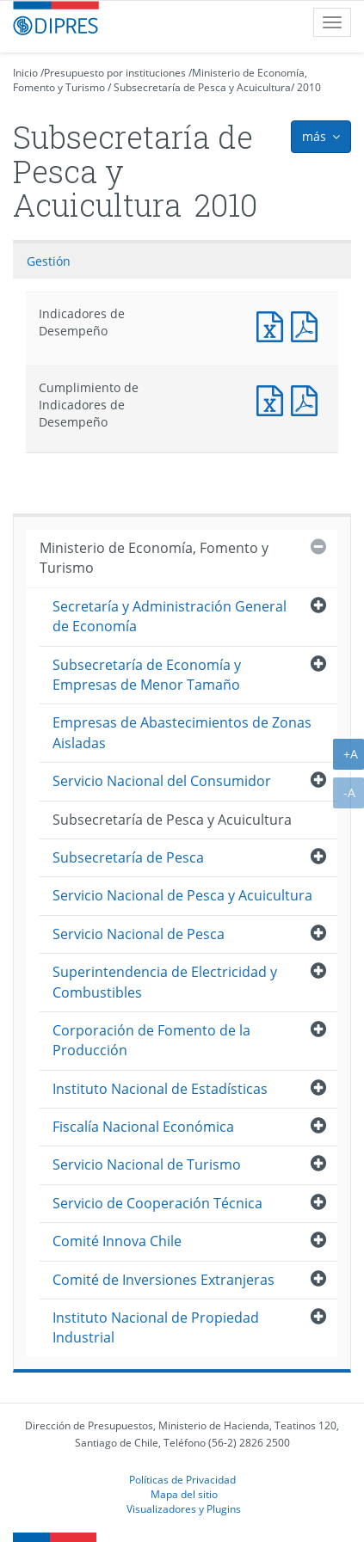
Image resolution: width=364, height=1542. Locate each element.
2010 (309, 87)
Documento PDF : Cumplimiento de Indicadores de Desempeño (308, 398)
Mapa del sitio (184, 1494)
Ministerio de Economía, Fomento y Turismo (154, 557)
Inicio (25, 72)
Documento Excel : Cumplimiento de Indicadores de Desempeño (273, 398)
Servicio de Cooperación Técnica (157, 1203)
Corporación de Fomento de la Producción (151, 1040)
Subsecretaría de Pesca (128, 857)
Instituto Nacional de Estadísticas (160, 1088)
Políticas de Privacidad (182, 1479)
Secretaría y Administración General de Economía (169, 616)
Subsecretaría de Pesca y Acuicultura (202, 87)
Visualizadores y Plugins (183, 1508)
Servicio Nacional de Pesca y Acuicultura (182, 895)
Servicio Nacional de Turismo (146, 1164)
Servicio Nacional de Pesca (138, 934)
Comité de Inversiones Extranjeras (163, 1279)
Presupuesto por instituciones (115, 72)
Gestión (49, 261)
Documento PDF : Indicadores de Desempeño (308, 324)
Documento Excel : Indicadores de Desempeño (273, 324)
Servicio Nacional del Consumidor (161, 780)
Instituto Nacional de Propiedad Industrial (155, 1327)
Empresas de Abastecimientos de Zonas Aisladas (182, 732)
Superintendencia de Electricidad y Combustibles (164, 981)
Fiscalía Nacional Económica (143, 1126)
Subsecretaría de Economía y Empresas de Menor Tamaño (146, 674)
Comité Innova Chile (117, 1241)
